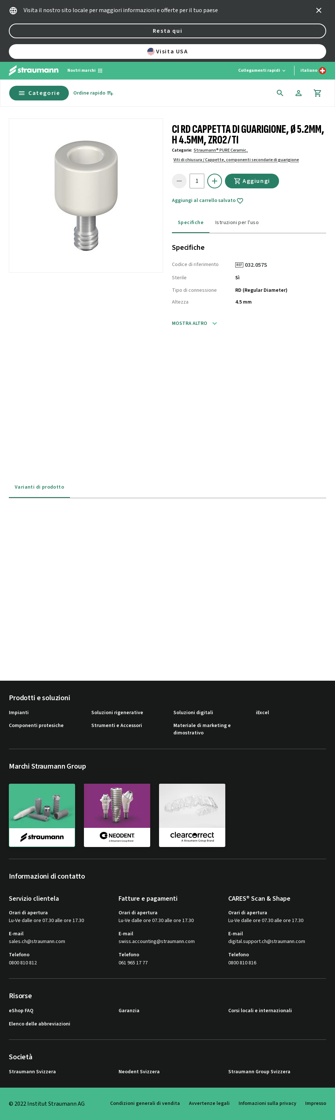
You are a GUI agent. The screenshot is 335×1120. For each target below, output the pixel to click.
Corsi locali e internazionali (260, 1010)
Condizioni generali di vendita (145, 1103)
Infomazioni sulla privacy (267, 1103)
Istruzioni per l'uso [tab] (237, 222)
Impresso (315, 1103)
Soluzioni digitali (193, 712)
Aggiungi (252, 181)
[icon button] (318, 10)
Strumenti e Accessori (116, 725)
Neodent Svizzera (139, 1071)
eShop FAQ (21, 1010)
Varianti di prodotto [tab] (39, 487)
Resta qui (167, 31)
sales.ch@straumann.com (37, 941)
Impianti (19, 712)
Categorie (39, 93)
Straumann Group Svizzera (259, 1071)
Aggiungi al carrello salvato (208, 201)
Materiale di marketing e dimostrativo (202, 729)
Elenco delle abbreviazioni (39, 1024)
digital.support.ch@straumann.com (266, 941)
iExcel (262, 712)
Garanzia (129, 1010)
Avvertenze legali (209, 1103)
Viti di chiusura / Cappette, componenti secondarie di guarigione (236, 160)
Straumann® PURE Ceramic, (221, 150)
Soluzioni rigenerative (117, 712)
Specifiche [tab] (191, 222)
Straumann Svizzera (32, 1071)
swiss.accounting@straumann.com (157, 941)
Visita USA (167, 51)
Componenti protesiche (36, 725)
